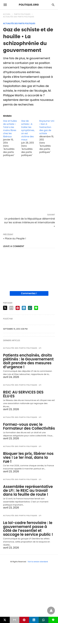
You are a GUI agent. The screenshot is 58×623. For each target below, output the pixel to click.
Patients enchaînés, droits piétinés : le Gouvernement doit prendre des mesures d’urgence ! (28, 361)
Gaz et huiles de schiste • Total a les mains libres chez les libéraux (10, 128)
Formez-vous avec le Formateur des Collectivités (29, 426)
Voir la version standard (38, 561)
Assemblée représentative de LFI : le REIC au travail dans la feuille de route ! (28, 490)
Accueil (7, 14)
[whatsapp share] (30, 308)
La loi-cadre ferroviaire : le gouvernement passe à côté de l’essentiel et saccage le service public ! (28, 528)
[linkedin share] (24, 308)
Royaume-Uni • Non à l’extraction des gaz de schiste (46, 127)
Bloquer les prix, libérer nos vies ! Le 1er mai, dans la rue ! (28, 457)
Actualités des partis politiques (18, 17)
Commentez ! (29, 293)
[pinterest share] (18, 308)
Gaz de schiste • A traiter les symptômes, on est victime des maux (27, 130)
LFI (40, 348)
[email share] (11, 308)
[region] (29, 185)
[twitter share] (5, 308)
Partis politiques (22, 14)
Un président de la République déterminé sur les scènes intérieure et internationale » (29, 222)
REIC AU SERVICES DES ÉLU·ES (23, 394)
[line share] (36, 308)
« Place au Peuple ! (14, 238)
